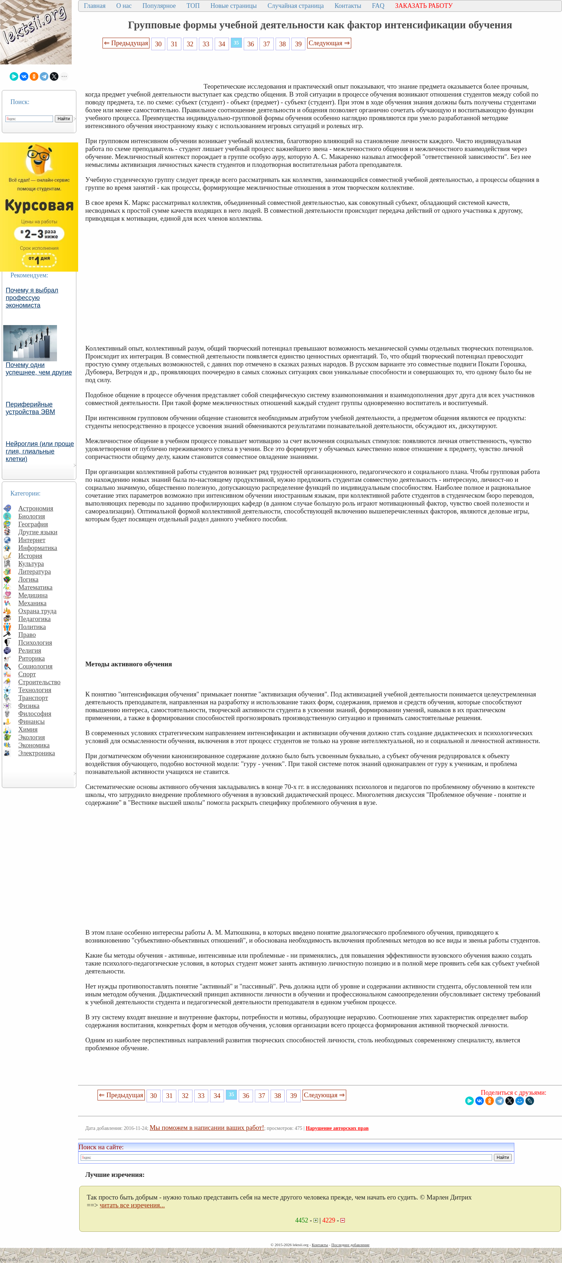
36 (250, 44)
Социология (35, 666)
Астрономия (35, 508)
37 (266, 44)
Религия (29, 650)
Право (27, 634)
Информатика (37, 547)
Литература (34, 571)
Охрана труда (37, 611)
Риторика (31, 658)
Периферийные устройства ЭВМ (30, 408)
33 (206, 44)
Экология (31, 737)
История (30, 555)
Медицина (33, 595)
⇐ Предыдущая (126, 43)
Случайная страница (295, 5)
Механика (32, 603)
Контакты (347, 5)
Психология (35, 642)
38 (282, 44)
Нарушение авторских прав (337, 1128)
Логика (28, 579)
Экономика (34, 745)
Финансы (31, 721)
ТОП (193, 5)
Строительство (39, 682)
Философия (34, 713)
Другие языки (37, 532)
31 (174, 44)
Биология (31, 516)
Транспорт (33, 697)
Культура (31, 563)
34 (222, 44)
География (33, 524)
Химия (28, 729)
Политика (32, 626)
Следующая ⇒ (329, 43)
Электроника (36, 753)
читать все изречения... (132, 1205)
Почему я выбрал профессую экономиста (32, 298)
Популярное (159, 5)
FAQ (378, 5)
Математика (35, 587)
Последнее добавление (350, 1245)
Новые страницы (233, 5)
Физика (28, 705)
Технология (34, 690)
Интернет (32, 540)
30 (158, 44)
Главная (94, 5)
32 (190, 44)
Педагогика (34, 619)
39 (298, 44)
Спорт (27, 674)
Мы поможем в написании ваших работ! (207, 1127)
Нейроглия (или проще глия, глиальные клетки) (40, 451)
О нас (124, 5)
